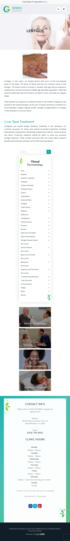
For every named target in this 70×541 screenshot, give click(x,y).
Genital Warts (25, 196)
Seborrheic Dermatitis (28, 233)
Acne (22, 171)
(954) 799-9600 (35, 406)
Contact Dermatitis (27, 185)
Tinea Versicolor (26, 280)
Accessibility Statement (53, 529)
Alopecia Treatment (27, 178)
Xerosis (23, 295)
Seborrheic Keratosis (28, 237)
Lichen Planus (25, 207)
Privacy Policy (32, 531)
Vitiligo (23, 288)
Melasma (24, 211)
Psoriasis (24, 226)
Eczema (23, 193)
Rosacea (23, 229)
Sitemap (39, 531)
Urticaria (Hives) (26, 284)
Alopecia (24, 174)
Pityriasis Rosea (26, 222)
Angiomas (24, 182)
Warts (23, 291)
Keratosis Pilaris (26, 200)
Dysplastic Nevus (26, 189)
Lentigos (24, 204)
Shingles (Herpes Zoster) (29, 240)
